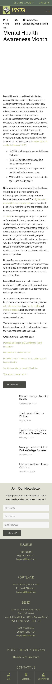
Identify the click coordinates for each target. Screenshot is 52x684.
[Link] (14, 10)
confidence (28, 23)
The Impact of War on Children (31, 414)
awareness (32, 20)
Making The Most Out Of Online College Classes (33, 448)
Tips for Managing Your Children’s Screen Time (32, 431)
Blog (17, 23)
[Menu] (48, 10)
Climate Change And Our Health (33, 397)
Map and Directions (26, 559)
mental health (41, 23)
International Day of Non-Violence (33, 465)
